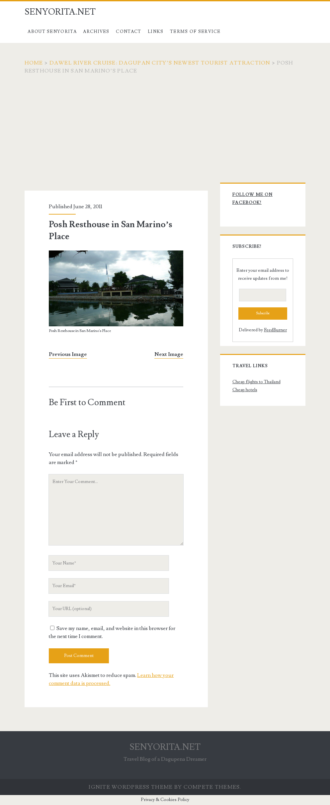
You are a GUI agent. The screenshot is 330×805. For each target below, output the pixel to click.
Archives (96, 31)
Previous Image (68, 354)
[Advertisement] (165, 124)
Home (34, 63)
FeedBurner (275, 330)
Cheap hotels (244, 390)
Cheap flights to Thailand (256, 382)
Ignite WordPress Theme (131, 787)
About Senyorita (52, 31)
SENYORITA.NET (60, 12)
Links (156, 31)
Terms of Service (195, 31)
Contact (128, 31)
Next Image (168, 354)
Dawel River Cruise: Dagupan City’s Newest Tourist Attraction (160, 63)
